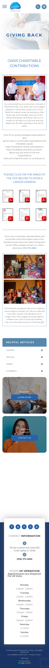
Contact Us (24, 438)
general (10, 350)
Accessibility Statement (17, 654)
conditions (11, 371)
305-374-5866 (29, 248)
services (10, 357)
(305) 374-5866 (24, 559)
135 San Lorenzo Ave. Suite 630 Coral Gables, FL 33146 (25, 549)
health (9, 364)
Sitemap (24, 658)
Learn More (24, 397)
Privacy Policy (34, 654)
